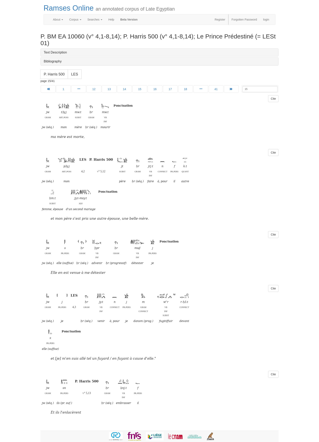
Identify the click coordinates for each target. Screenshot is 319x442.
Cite (273, 98)
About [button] (58, 19)
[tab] (159, 52)
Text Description (55, 52)
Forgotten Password (244, 19)
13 (109, 89)
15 (139, 89)
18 (185, 89)
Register (220, 19)
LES (74, 74)
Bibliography (53, 61)
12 (94, 89)
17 (170, 89)
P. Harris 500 (54, 74)
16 (155, 89)
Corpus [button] (75, 19)
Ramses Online (109, 8)
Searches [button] (94, 19)
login (266, 19)
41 (216, 89)
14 (124, 89)
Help (111, 19)
